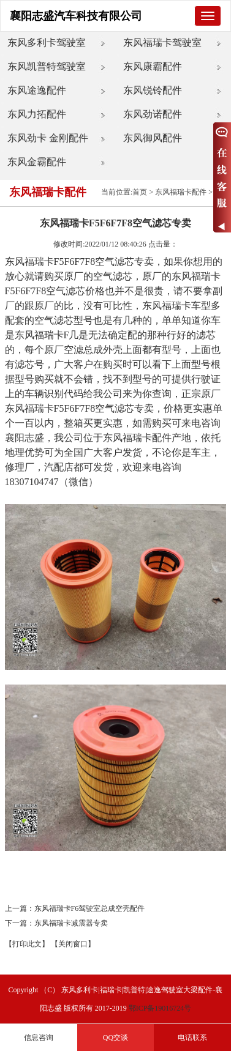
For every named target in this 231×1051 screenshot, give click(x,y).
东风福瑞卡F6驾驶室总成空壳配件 (89, 908)
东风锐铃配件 (152, 90)
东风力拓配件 (36, 114)
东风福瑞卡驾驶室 (162, 42)
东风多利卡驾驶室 (46, 42)
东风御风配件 (152, 138)
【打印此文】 (27, 944)
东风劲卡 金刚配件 (47, 138)
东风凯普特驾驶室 (46, 66)
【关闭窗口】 (73, 944)
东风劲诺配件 (152, 114)
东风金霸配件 (36, 162)
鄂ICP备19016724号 (160, 1008)
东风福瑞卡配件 (180, 192)
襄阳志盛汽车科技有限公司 (76, 16)
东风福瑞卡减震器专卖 (71, 923)
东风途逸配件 (36, 90)
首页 (139, 192)
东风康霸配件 (152, 66)
